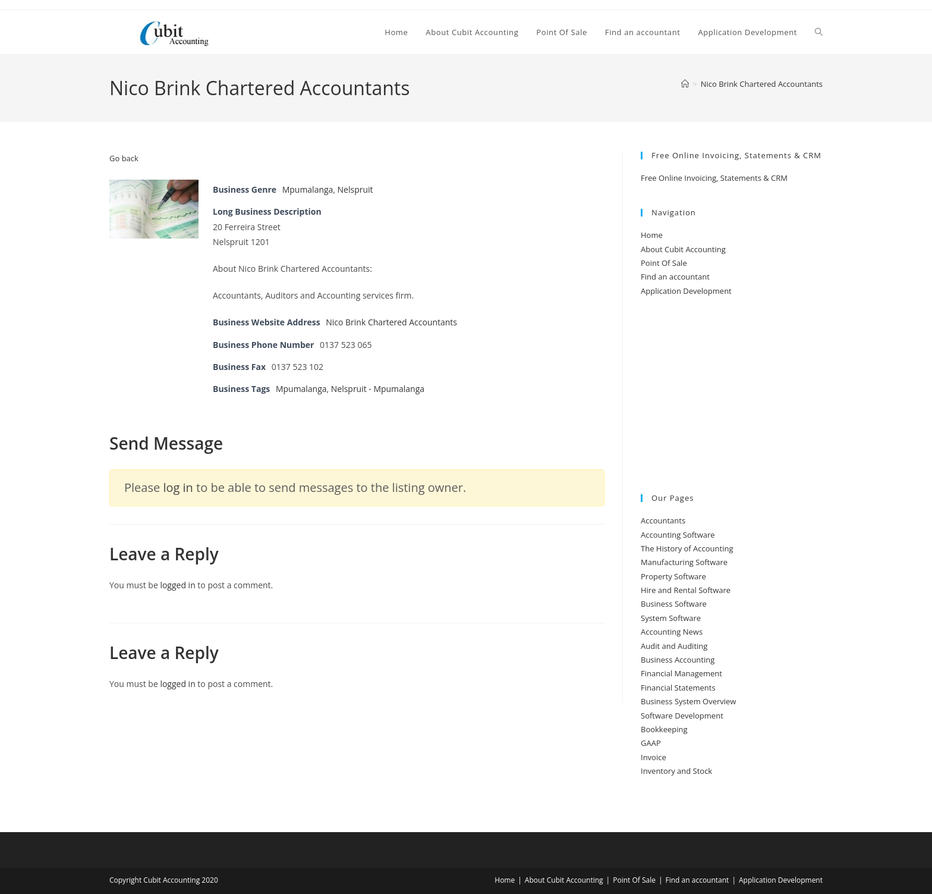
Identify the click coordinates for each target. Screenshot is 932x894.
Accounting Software (678, 534)
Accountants (663, 520)
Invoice (653, 757)
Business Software (674, 603)
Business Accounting (677, 659)
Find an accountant (675, 276)
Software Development (682, 715)
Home (652, 235)
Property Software (673, 576)
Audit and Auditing (674, 646)
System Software (671, 618)
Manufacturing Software (684, 562)
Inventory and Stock (676, 771)
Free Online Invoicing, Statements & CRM (714, 177)
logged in (177, 585)
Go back (123, 158)
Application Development (686, 291)
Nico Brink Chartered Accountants (762, 84)
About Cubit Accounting (683, 249)
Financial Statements (678, 687)
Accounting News (672, 631)
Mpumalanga (307, 189)
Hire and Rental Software (686, 590)
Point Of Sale (664, 263)
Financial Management (681, 673)
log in (178, 487)
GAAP (651, 743)
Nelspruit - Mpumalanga (378, 388)
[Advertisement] (732, 396)
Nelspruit (355, 189)
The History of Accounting (687, 548)
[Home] (685, 84)
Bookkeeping (664, 729)
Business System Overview (688, 701)
